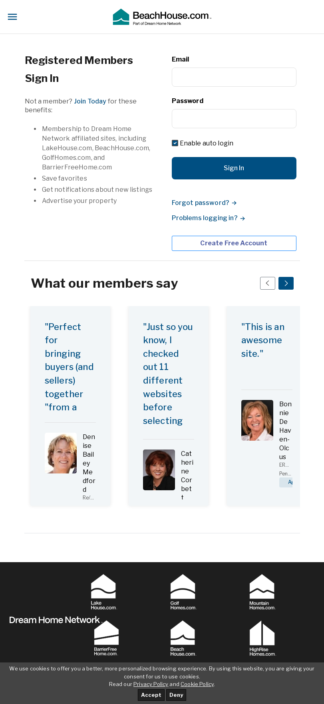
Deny (176, 695)
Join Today (90, 101)
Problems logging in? (205, 218)
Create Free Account (233, 243)
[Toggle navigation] (12, 16)
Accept (151, 695)
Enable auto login (207, 143)
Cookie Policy (197, 684)
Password (187, 101)
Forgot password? (201, 203)
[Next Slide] (286, 283)
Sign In (234, 168)
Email (180, 59)
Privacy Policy (150, 684)
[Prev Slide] (267, 283)
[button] (162, 16)
